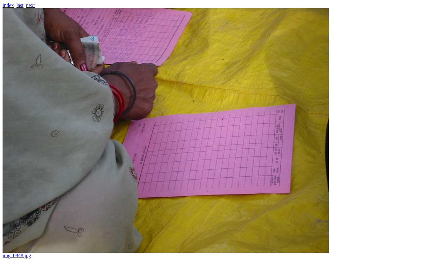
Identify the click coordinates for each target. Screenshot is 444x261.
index (8, 5)
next (30, 5)
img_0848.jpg (166, 253)
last (20, 5)
